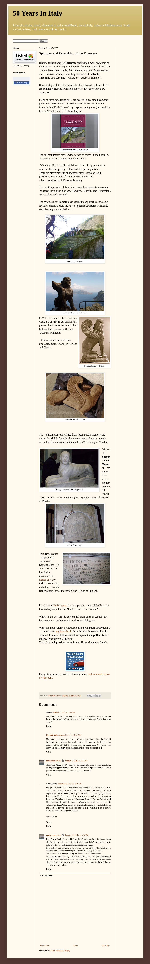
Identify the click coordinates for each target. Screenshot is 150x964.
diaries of (44, 579)
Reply (48, 726)
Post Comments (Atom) (60, 950)
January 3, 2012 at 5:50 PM (76, 761)
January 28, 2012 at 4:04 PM (76, 835)
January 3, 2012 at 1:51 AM (69, 735)
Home (75, 946)
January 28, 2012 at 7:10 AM (69, 784)
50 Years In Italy (37, 13)
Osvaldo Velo (52, 735)
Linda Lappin (60, 605)
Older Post (106, 946)
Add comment (46, 876)
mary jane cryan (53, 761)
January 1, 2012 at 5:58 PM (63, 712)
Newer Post (44, 946)
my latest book (63, 631)
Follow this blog (21, 83)
